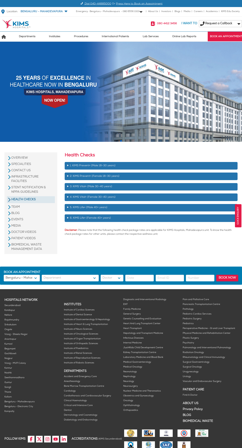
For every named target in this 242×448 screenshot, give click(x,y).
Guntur (8, 382)
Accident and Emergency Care (80, 376)
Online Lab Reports (184, 36)
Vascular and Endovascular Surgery (202, 381)
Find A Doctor (190, 395)
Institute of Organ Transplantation (82, 338)
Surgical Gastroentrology (196, 362)
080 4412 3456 (167, 23)
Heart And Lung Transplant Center (141, 323)
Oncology (128, 400)
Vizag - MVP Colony (15, 363)
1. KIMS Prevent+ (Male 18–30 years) (92, 165)
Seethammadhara (14, 377)
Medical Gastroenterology (137, 362)
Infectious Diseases (133, 338)
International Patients (115, 36)
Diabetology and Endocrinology (81, 420)
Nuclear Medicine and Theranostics (142, 391)
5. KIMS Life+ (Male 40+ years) (88, 207)
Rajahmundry (11, 320)
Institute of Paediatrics (76, 348)
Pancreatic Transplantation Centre (201, 304)
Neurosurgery (130, 386)
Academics (212, 11)
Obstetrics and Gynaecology (138, 395)
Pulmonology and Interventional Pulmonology (207, 347)
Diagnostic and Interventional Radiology (144, 299)
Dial (95, 4)
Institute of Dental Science (78, 314)
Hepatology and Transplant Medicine (143, 333)
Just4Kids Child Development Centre (143, 347)
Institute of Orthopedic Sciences (81, 343)
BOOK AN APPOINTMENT (226, 36)
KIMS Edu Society (230, 11)
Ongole (8, 329)
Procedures (81, 36)
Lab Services (151, 36)
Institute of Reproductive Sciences (82, 358)
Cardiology (70, 391)
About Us (153, 11)
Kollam (8, 397)
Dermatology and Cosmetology (80, 415)
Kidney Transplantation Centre (139, 352)
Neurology (128, 381)
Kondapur (9, 310)
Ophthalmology (131, 405)
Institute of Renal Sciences (78, 353)
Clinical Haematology (75, 400)
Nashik (8, 373)
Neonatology (130, 371)
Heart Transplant (132, 328)
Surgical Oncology (192, 367)
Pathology (188, 309)
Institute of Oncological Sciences (81, 334)
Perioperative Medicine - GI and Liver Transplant (209, 328)
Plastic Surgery (191, 338)
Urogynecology (191, 371)
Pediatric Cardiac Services (197, 314)
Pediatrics (188, 323)
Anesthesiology (72, 381)
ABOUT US (190, 403)
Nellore (8, 315)
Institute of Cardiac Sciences (79, 310)
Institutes (54, 36)
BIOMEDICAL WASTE (198, 421)
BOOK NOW (227, 278)
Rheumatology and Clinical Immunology (204, 357)
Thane (7, 392)
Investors (166, 11)
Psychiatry (188, 343)
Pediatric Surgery (192, 318)
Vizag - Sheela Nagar (16, 334)
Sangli (7, 387)
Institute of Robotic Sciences (79, 363)
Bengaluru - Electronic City (18, 406)
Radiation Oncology (193, 352)
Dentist (68, 410)
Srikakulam (10, 324)
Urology (187, 376)
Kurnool (8, 344)
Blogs (177, 11)
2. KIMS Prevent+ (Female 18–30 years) (94, 176)
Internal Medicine (132, 343)
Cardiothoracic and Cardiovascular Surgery (87, 395)
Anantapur (10, 339)
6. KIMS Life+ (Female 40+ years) (90, 218)
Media (187, 11)
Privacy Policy (193, 409)
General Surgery (132, 314)
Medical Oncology (132, 367)
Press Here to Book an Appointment (139, 4)
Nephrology (129, 376)
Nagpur (8, 358)
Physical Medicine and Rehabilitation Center (207, 333)
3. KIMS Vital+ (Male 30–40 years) (91, 186)
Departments (27, 36)
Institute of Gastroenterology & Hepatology (87, 319)
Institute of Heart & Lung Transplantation (86, 324)
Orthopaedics (130, 410)
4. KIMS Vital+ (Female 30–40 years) (92, 197)
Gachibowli (10, 353)
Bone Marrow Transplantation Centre (84, 386)
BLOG (187, 415)
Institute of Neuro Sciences (78, 329)
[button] (43, 12)
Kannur (8, 368)
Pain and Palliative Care (196, 299)
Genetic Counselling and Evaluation (142, 318)
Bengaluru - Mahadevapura (19, 401)
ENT (125, 304)
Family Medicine (132, 309)
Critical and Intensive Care (78, 405)
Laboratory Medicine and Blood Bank (143, 357)
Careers (198, 11)
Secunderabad (12, 305)
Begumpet (10, 348)
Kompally (9, 411)
